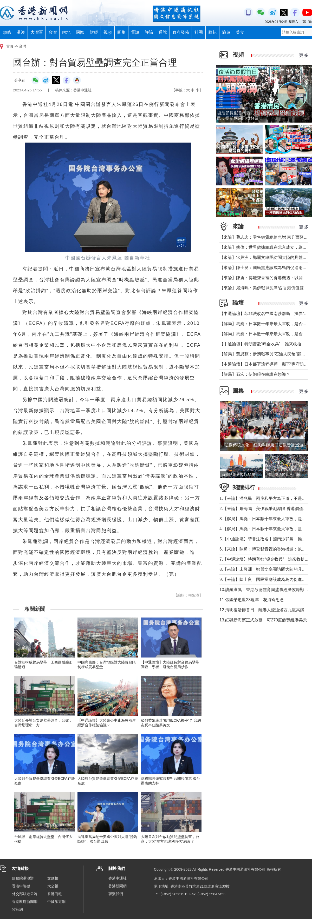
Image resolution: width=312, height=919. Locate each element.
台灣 (52, 32)
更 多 (303, 55)
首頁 (10, 46)
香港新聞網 (117, 886)
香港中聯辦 (21, 886)
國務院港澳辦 (23, 878)
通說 (163, 32)
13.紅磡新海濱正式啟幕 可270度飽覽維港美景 (263, 620)
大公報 (52, 886)
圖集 (121, 32)
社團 (198, 32)
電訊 (135, 32)
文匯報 (52, 878)
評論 (149, 32)
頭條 (7, 32)
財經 (94, 32)
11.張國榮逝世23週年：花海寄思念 (251, 600)
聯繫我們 (115, 894)
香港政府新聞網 (24, 902)
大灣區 (36, 32)
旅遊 (226, 32)
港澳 (21, 32)
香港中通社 (117, 878)
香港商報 (54, 894)
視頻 (107, 32)
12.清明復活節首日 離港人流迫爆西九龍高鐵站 (263, 610)
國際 (80, 32)
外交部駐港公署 (24, 894)
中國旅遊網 (56, 902)
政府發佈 (180, 32)
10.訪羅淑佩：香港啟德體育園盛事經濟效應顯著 (263, 589)
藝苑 (212, 32)
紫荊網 (17, 909)
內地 (66, 32)
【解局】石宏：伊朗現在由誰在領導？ (254, 374)
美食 (240, 32)
